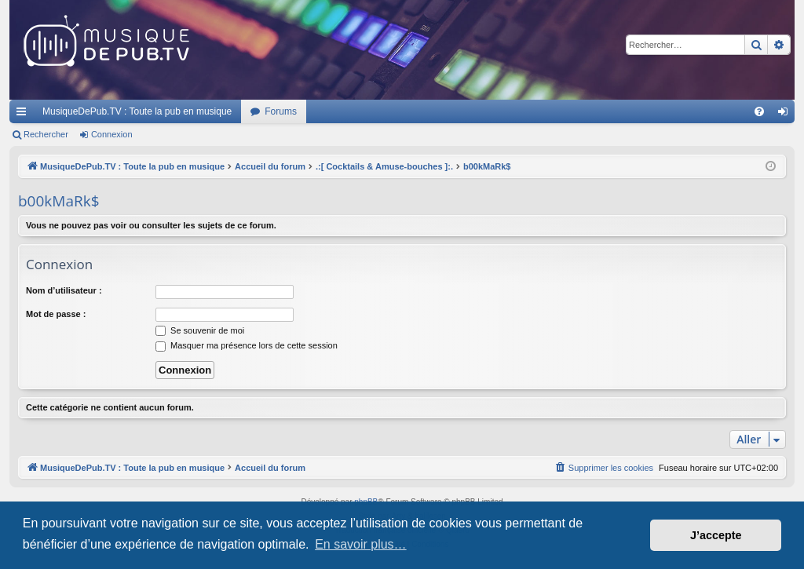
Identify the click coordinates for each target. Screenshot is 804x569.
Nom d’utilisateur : (64, 290)
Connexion (112, 134)
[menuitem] (759, 111)
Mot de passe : (56, 314)
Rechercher (46, 134)
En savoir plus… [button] (361, 544)
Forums (281, 111)
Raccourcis (24, 114)
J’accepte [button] (716, 535)
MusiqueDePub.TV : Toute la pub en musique (137, 111)
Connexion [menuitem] (786, 114)
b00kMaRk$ (59, 201)
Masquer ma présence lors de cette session (246, 345)
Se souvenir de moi (199, 330)
